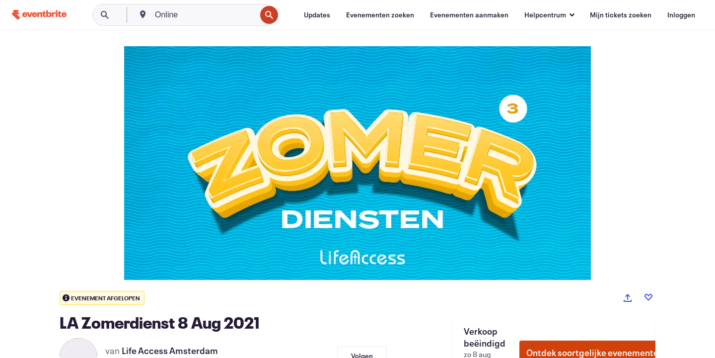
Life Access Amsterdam (170, 350)
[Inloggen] (681, 15)
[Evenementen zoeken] (380, 15)
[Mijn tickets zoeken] (620, 15)
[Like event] (648, 297)
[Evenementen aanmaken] (469, 15)
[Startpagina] (39, 14)
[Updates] (317, 15)
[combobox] (204, 14)
